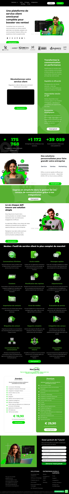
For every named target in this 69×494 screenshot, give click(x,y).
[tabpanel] (53, 171)
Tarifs (21, 2)
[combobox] (43, 449)
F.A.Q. (28, 4)
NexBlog (23, 4)
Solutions (14, 2)
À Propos (27, 2)
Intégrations (34, 2)
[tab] (43, 163)
